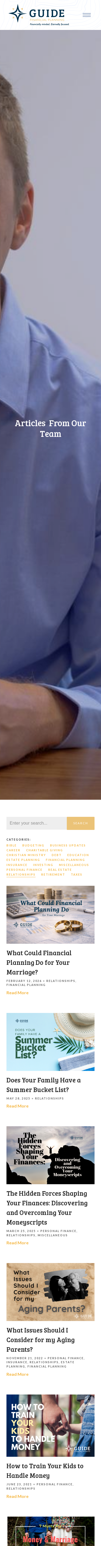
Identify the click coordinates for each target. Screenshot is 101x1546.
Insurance (16, 865)
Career (13, 850)
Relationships (21, 874)
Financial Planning (65, 859)
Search (80, 823)
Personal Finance (24, 869)
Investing (43, 865)
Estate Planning (23, 859)
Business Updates (68, 845)
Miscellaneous (74, 865)
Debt (57, 855)
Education (78, 855)
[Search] (36, 823)
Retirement (53, 874)
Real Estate (60, 869)
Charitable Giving (44, 850)
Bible (11, 845)
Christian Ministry (26, 855)
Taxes (76, 874)
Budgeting (33, 845)
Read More (17, 992)
